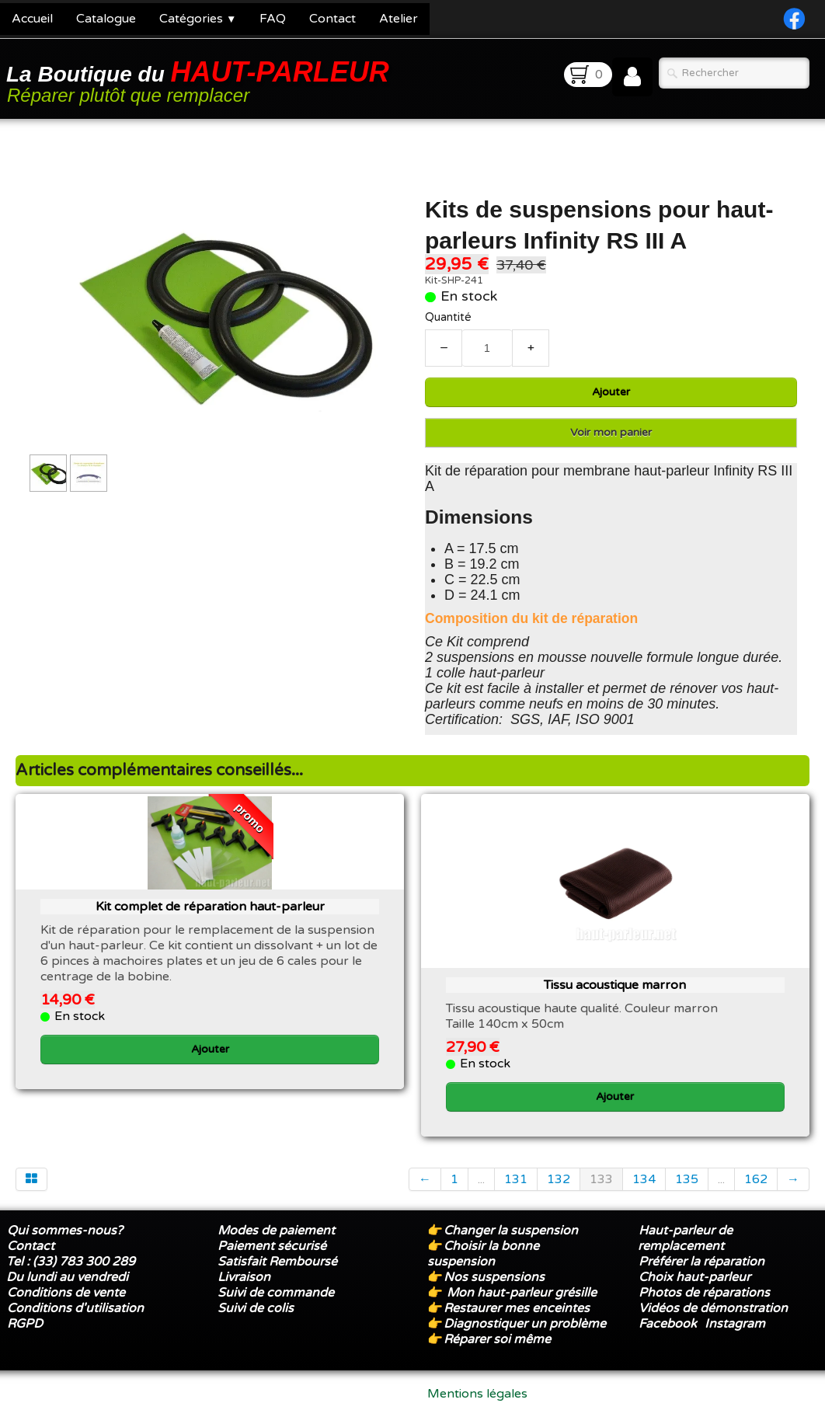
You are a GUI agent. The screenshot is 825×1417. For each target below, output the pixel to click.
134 (644, 1179)
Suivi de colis (256, 1308)
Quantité (448, 317)
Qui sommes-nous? (65, 1230)
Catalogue (106, 18)
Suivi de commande (276, 1292)
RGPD (25, 1324)
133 (601, 1179)
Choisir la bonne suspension (483, 1253)
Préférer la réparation (701, 1261)
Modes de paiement (276, 1230)
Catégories (197, 18)
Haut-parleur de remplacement (685, 1238)
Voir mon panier (611, 432)
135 (686, 1179)
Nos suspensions (494, 1277)
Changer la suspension (511, 1230)
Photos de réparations (704, 1292)
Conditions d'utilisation (75, 1308)
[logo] (200, 80)
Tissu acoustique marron (615, 985)
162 (756, 1179)
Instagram (735, 1324)
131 (515, 1179)
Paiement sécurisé (272, 1246)
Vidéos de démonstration (713, 1308)
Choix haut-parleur (696, 1277)
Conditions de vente (66, 1292)
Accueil (32, 18)
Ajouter (611, 392)
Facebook (668, 1324)
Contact (332, 18)
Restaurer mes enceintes (517, 1308)
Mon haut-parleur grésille (522, 1292)
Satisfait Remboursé (277, 1261)
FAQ (272, 18)
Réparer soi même (497, 1339)
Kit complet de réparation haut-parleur (210, 906)
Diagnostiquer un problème (525, 1324)
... (481, 1179)
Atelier (398, 18)
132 (558, 1179)
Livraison (244, 1277)
